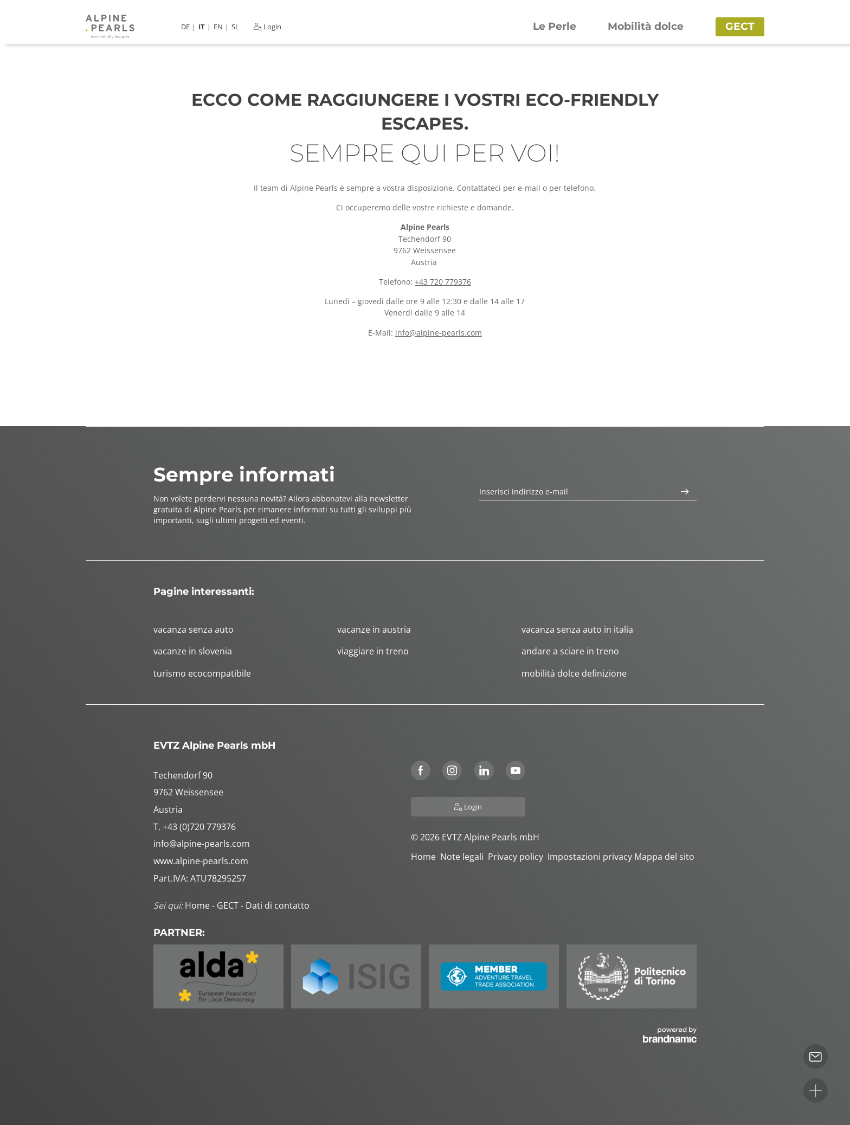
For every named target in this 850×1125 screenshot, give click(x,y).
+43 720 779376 (443, 282)
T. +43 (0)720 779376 (194, 827)
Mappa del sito (665, 857)
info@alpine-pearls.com (438, 332)
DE (185, 26)
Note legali (464, 857)
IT (201, 26)
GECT (229, 905)
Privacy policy (518, 857)
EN (218, 26)
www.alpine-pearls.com (200, 861)
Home (425, 857)
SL (235, 26)
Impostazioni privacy (591, 857)
